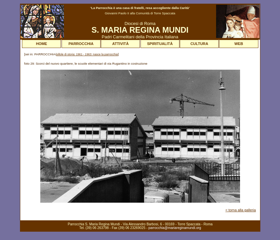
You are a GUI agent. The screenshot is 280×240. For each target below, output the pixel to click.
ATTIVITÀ (120, 44)
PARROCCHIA (81, 44)
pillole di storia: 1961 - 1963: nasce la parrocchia (87, 54)
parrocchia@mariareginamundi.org (174, 228)
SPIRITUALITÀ (160, 44)
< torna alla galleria (240, 210)
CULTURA (199, 44)
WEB (238, 44)
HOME (41, 44)
